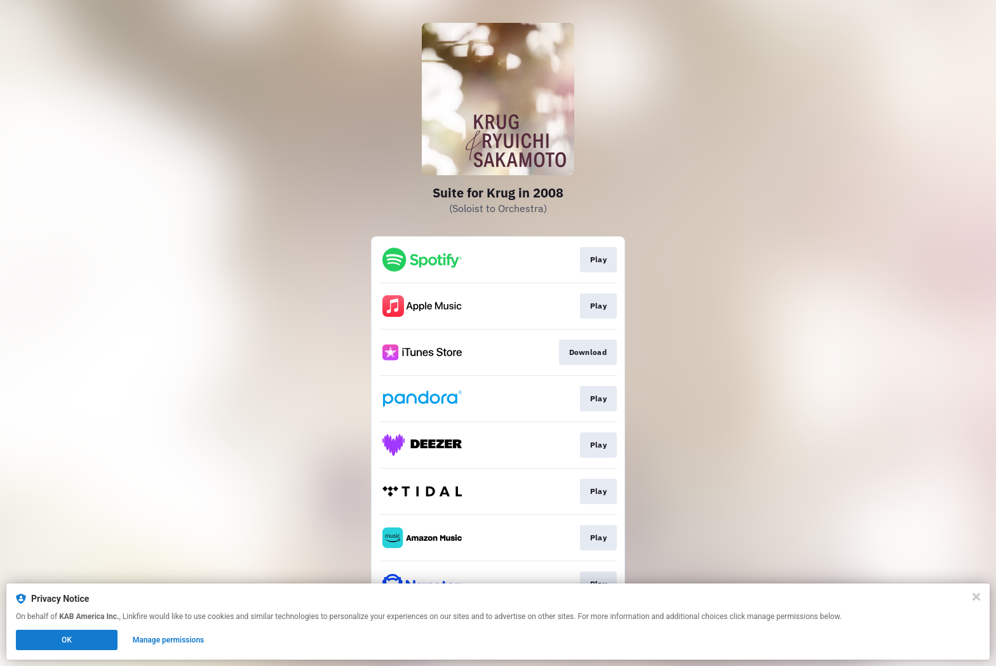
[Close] (976, 597)
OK (67, 640)
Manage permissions (169, 640)
